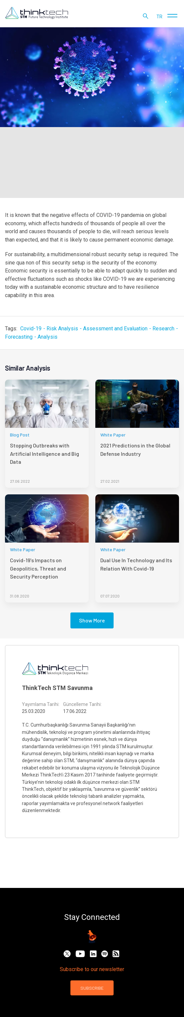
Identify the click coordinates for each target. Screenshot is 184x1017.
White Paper (113, 434)
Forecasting (19, 337)
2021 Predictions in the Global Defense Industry (135, 449)
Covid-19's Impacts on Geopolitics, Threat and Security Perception (38, 568)
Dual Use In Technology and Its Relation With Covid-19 (136, 564)
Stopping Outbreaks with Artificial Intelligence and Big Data (44, 453)
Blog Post (20, 434)
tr (159, 16)
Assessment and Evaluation (115, 328)
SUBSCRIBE (92, 988)
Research (163, 328)
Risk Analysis (62, 328)
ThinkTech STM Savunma (57, 687)
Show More (92, 620)
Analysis (47, 337)
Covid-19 (31, 328)
